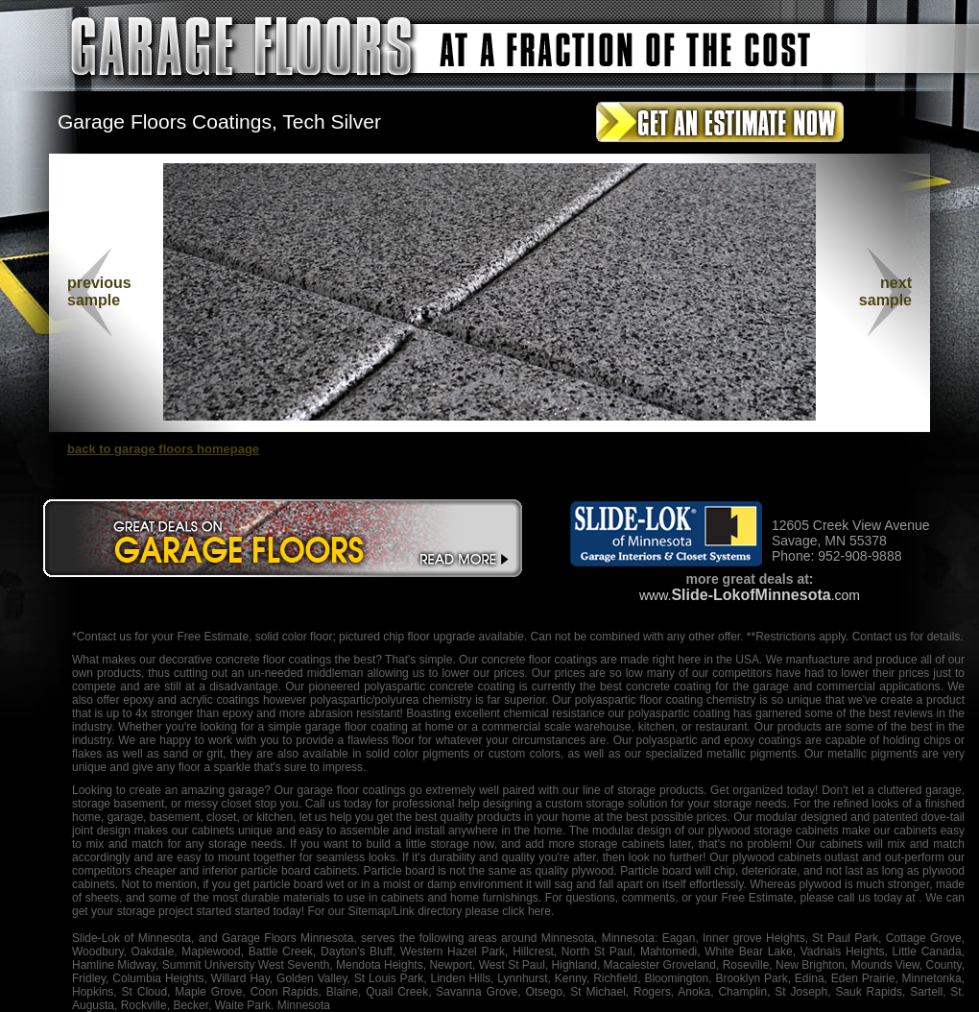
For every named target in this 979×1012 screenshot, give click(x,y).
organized (757, 790)
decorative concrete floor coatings (245, 659)
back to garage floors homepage (163, 449)
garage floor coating (356, 727)
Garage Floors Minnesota (287, 938)
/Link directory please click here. (473, 911)
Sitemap (368, 911)
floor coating (671, 700)
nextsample (885, 291)
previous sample (99, 291)
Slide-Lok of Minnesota (131, 938)
